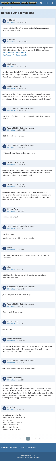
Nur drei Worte (12, 209)
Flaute (9, 247)
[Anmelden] (47, 3)
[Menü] (53, 3)
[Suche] (41, 3)
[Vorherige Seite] (16, 439)
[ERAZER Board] (19, 3)
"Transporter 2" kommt (15, 162)
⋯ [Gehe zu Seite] (24, 438)
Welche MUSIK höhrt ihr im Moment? (21, 108)
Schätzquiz (11, 20)
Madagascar (11, 64)
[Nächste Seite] (39, 439)
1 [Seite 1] (20, 438)
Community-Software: (28, 457)
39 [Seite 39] (35, 438)
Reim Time (11, 407)
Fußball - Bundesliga (14, 86)
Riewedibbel (11, 22)
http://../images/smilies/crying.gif (14, 52)
